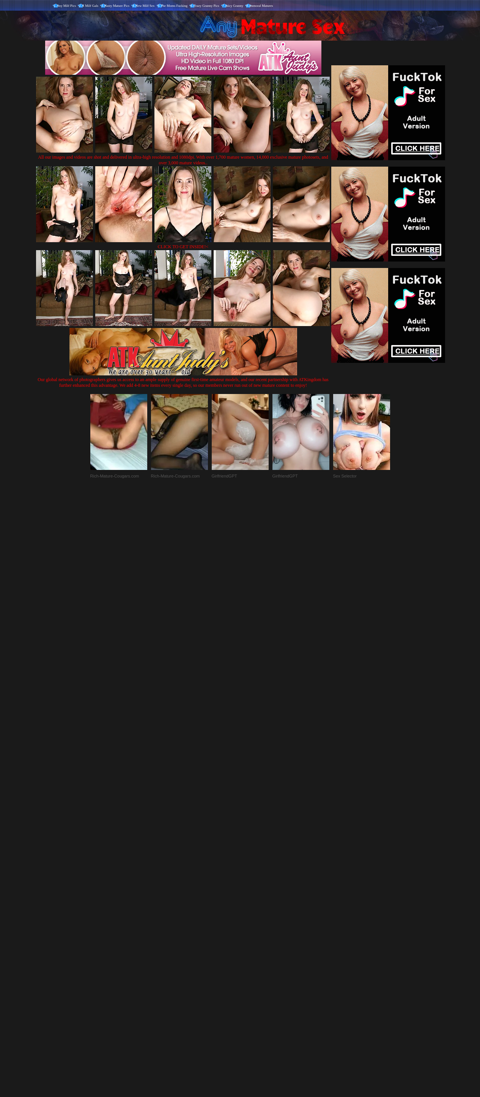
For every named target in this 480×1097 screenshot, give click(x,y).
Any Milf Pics (66, 6)
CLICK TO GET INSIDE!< (183, 246)
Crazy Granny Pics (206, 6)
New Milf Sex (145, 6)
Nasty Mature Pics (117, 6)
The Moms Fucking (174, 6)
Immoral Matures (261, 6)
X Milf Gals (90, 6)
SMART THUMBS (253, 938)
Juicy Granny (234, 6)
